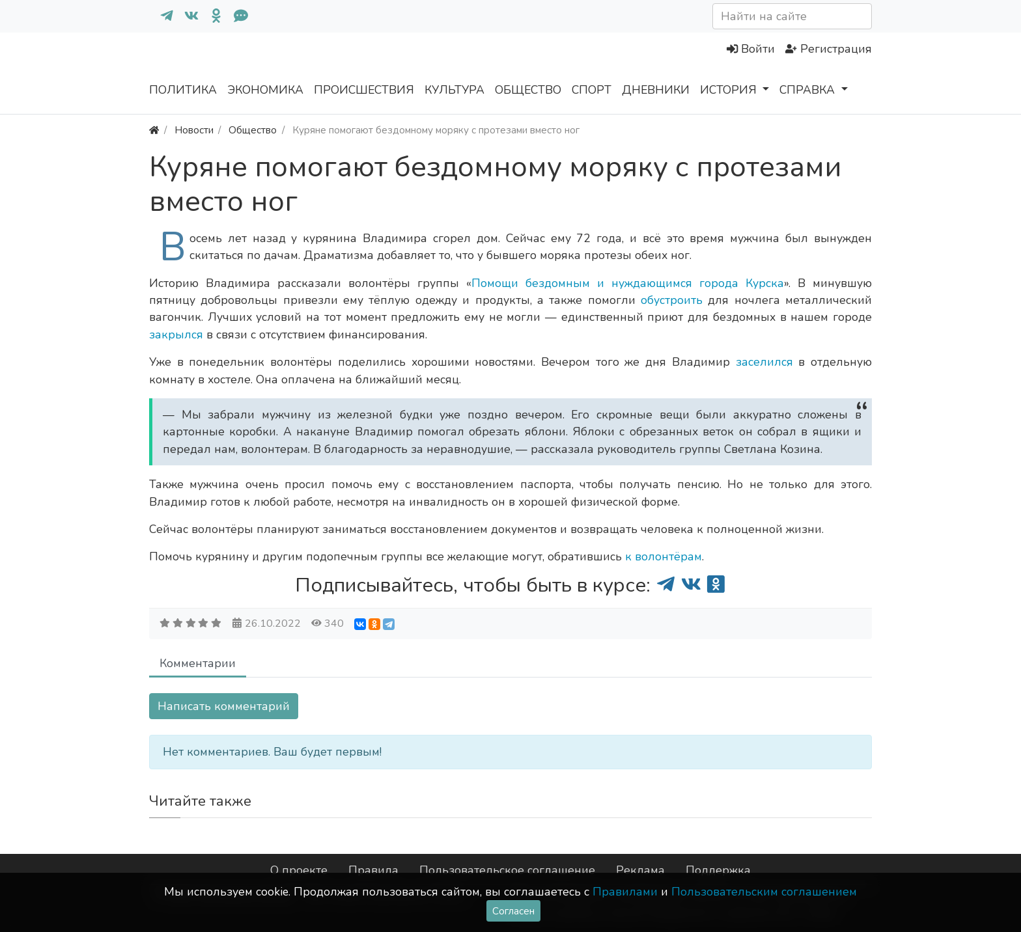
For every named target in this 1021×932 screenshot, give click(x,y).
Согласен (513, 911)
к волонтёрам (663, 556)
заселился (767, 362)
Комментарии (198, 663)
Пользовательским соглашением (764, 891)
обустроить (674, 300)
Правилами (625, 891)
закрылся (177, 334)
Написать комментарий (224, 706)
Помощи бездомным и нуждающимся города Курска (627, 283)
